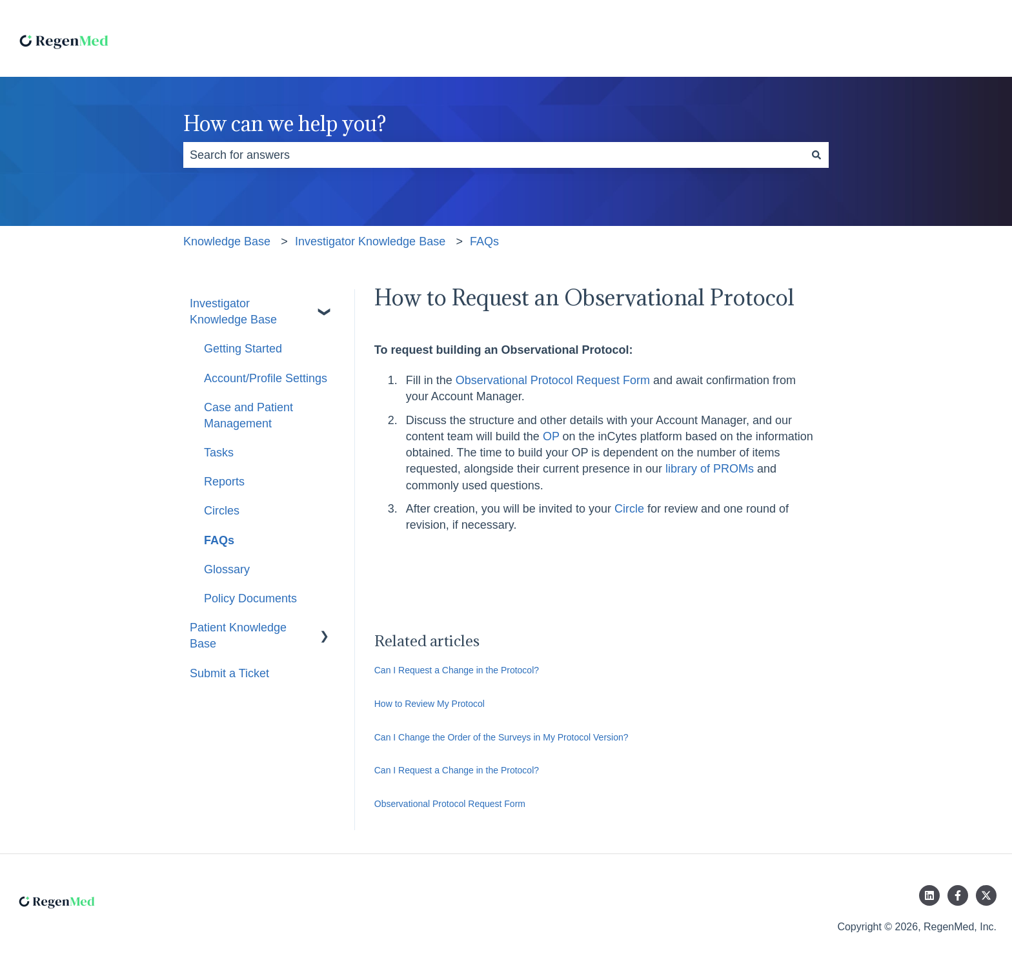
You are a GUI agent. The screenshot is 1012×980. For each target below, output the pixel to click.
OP (551, 436)
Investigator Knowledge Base (370, 241)
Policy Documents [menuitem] (250, 598)
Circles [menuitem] (221, 510)
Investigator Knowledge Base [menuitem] (233, 311)
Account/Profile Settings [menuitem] (265, 378)
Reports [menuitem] (224, 481)
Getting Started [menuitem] (243, 348)
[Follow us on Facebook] (957, 895)
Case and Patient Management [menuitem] (248, 415)
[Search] (816, 155)
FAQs (484, 241)
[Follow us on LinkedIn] (929, 895)
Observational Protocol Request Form (553, 380)
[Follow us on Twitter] (986, 895)
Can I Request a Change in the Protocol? (456, 670)
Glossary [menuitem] (227, 569)
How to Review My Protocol (429, 704)
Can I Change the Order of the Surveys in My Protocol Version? (501, 737)
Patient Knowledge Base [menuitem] (238, 635)
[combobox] (493, 155)
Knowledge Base (226, 241)
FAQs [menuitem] (219, 540)
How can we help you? (284, 123)
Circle (629, 508)
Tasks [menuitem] (219, 452)
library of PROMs (709, 468)
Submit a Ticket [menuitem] (229, 673)
